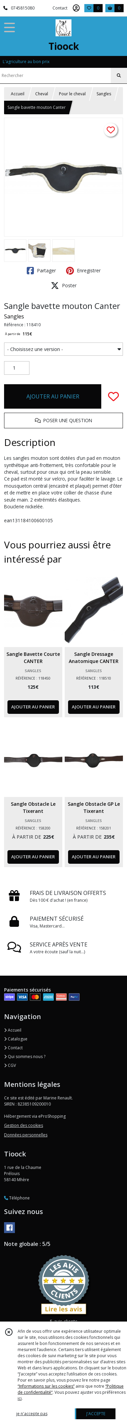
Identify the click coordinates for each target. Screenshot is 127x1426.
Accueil (17, 94)
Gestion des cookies (23, 1125)
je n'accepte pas (31, 1414)
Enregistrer (83, 271)
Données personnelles (25, 1135)
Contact (59, 8)
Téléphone (17, 1198)
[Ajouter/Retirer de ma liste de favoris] (113, 396)
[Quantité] (16, 368)
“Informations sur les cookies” (46, 1386)
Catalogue (15, 1039)
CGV (10, 1065)
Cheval (41, 94)
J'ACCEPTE (95, 1414)
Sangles (104, 94)
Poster (64, 285)
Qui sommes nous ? (24, 1056)
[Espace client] (76, 8)
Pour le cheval (72, 94)
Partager (41, 271)
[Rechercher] (119, 75)
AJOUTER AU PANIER (52, 396)
